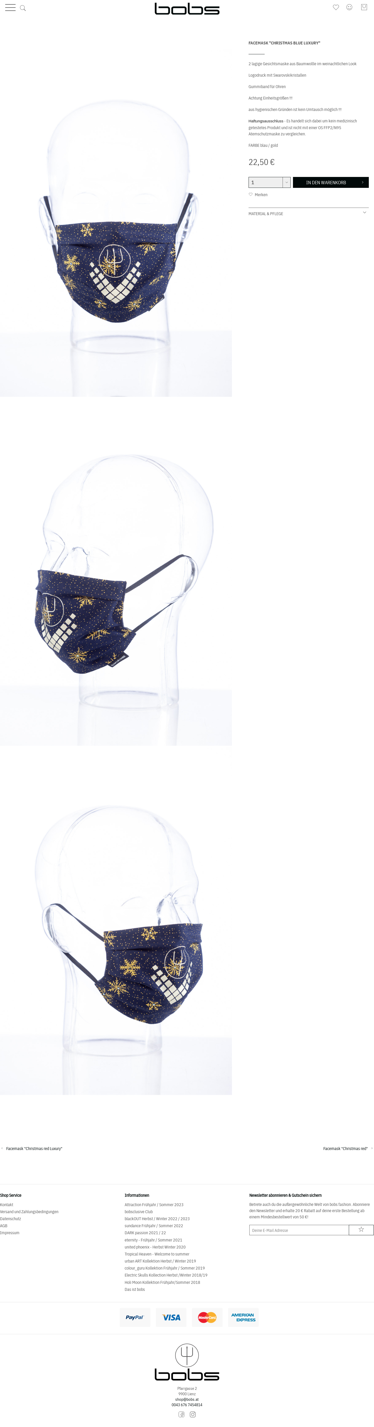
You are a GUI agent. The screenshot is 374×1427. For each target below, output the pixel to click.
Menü (10, 7)
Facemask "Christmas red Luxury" (34, 1148)
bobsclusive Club (139, 1211)
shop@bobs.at (187, 1399)
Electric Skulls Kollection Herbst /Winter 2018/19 (166, 1275)
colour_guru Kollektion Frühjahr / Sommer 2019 (165, 1268)
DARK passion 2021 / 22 (145, 1232)
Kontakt (6, 1204)
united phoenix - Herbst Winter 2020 (155, 1247)
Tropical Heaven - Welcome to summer (157, 1254)
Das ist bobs (135, 1289)
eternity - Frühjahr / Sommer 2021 (153, 1240)
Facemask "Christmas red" (345, 1148)
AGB (3, 1225)
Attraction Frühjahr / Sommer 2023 (154, 1204)
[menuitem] (336, 7)
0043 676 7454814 (187, 1404)
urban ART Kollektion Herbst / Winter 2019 (160, 1261)
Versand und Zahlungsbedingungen (29, 1211)
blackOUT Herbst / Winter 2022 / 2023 (157, 1218)
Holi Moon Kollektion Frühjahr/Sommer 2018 (162, 1282)
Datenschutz (10, 1218)
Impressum (9, 1232)
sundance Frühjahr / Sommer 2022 (154, 1225)
